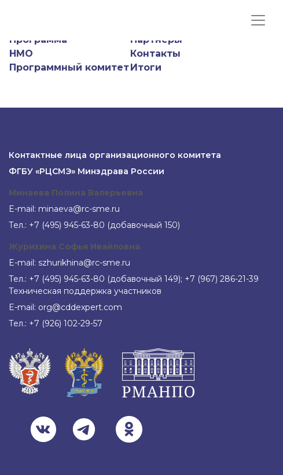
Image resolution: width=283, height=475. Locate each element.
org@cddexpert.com (80, 307)
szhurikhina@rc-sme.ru (84, 262)
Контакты (155, 53)
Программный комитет (69, 67)
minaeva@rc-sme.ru (79, 209)
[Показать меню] (258, 20)
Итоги (145, 67)
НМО (21, 53)
